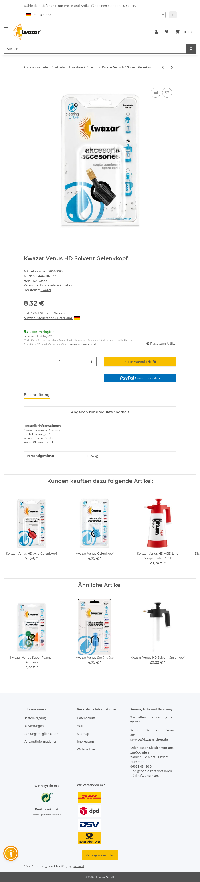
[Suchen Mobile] (95, 49)
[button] (156, 31)
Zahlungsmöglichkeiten (41, 734)
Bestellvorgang (35, 718)
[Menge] (60, 361)
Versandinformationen (40, 741)
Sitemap (83, 734)
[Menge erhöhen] (91, 361)
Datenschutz (86, 718)
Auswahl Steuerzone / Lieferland (52, 318)
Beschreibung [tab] (37, 395)
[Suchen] (191, 49)
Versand (60, 313)
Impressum (85, 741)
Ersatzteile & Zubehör (56, 285)
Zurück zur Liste (37, 67)
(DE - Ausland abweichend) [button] (80, 344)
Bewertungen (34, 726)
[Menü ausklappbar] (6, 24)
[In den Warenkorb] (27, 81)
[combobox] (95, 15)
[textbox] (94, 15)
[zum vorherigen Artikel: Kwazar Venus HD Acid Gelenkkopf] (162, 67)
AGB (80, 726)
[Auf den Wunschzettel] (167, 93)
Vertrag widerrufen (100, 855)
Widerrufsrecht (88, 749)
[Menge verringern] (29, 361)
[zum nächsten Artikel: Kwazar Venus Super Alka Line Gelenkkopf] (171, 67)
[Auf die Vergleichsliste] (155, 93)
